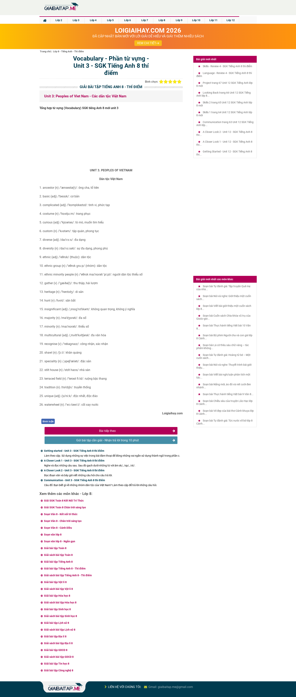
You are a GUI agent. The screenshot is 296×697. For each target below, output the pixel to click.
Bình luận (48, 421)
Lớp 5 (110, 20)
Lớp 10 (196, 20)
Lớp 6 (127, 20)
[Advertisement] (111, 140)
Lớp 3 (76, 20)
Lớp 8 (162, 20)
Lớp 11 (213, 20)
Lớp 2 (58, 20)
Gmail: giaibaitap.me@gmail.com (170, 687)
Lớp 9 (179, 20)
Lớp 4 (93, 20)
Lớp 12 (231, 20)
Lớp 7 (144, 20)
